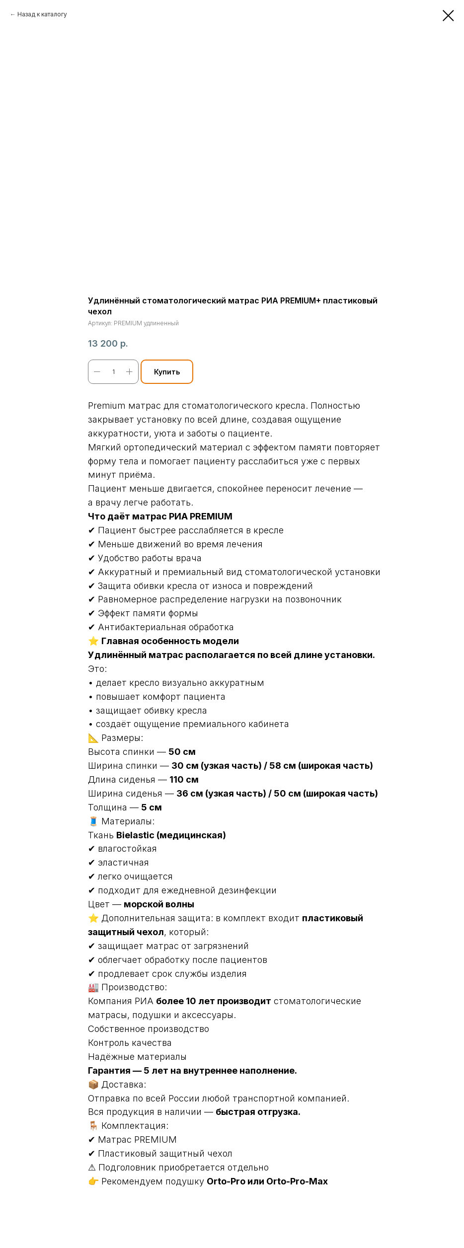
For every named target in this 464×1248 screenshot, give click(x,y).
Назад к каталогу (42, 14)
